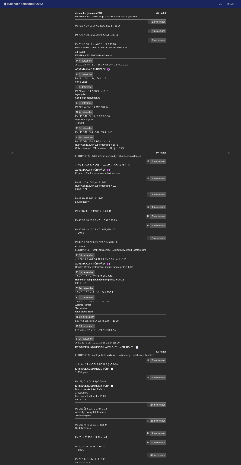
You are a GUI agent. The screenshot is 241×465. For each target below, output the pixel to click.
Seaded (231, 4)
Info (220, 4)
